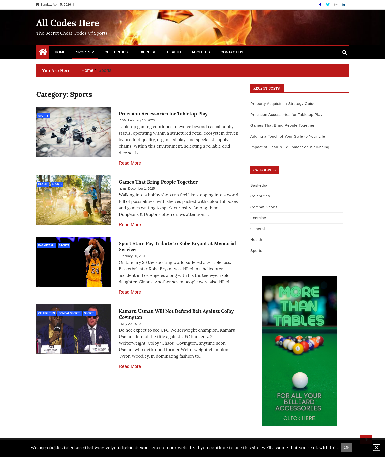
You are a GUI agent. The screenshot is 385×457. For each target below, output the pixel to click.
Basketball (46, 245)
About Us (201, 52)
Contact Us (232, 52)
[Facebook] (320, 5)
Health (174, 52)
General (257, 229)
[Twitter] (328, 5)
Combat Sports (69, 313)
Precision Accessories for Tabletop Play (163, 114)
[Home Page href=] (43, 53)
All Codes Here (68, 23)
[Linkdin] (343, 5)
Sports (83, 52)
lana (122, 120)
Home (60, 52)
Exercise (147, 52)
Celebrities (116, 52)
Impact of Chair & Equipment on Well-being (289, 147)
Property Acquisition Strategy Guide (283, 103)
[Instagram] (336, 5)
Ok (346, 447)
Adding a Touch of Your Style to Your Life (287, 136)
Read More (130, 163)
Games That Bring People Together (158, 182)
